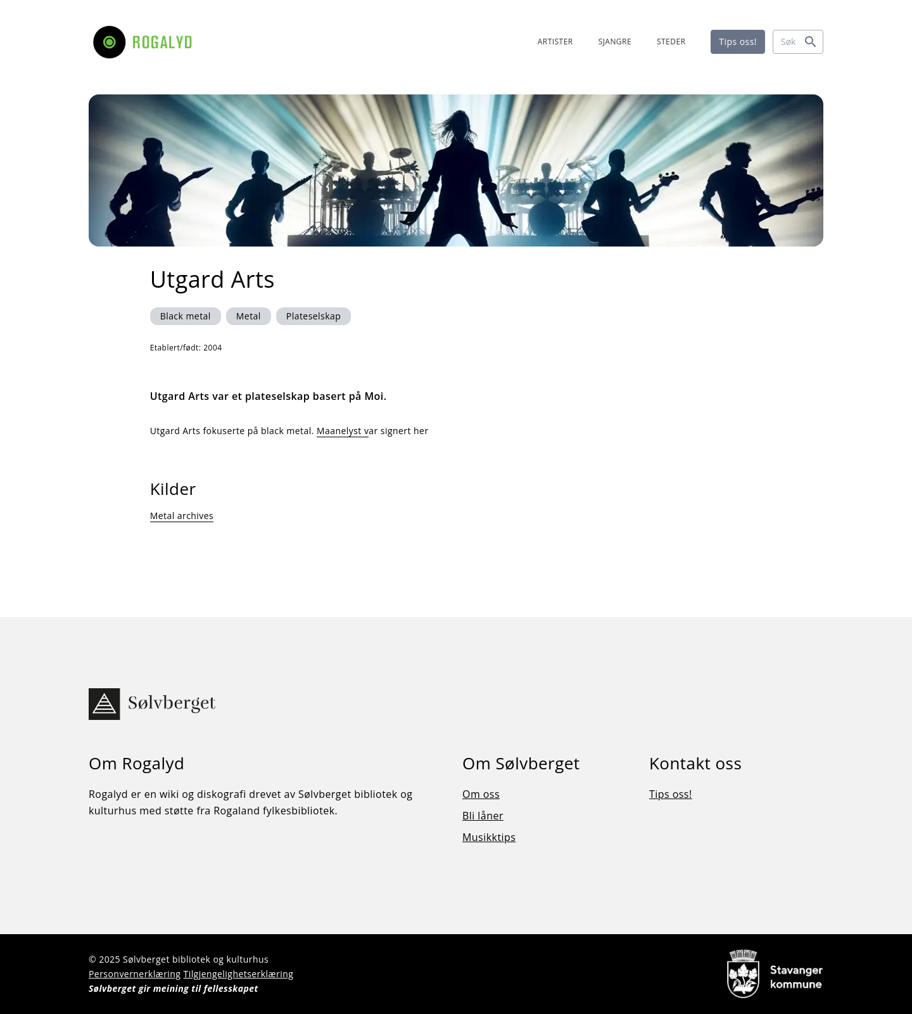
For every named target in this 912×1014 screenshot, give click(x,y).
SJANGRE (614, 41)
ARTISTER (555, 41)
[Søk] (798, 42)
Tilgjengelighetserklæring (238, 974)
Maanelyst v (343, 431)
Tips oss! (738, 41)
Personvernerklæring (134, 974)
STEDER (671, 41)
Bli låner (483, 816)
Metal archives (182, 516)
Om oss (481, 794)
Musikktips (489, 837)
